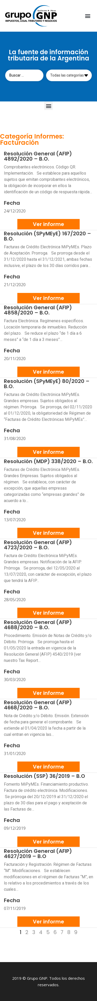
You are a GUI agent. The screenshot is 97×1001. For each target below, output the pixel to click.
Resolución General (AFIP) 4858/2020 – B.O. (38, 310)
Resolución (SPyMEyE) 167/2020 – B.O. (47, 236)
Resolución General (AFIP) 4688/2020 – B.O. (38, 625)
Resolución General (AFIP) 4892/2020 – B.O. (38, 156)
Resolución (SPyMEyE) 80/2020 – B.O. (46, 384)
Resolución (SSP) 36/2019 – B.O (44, 776)
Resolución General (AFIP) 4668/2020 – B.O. (38, 705)
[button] (87, 16)
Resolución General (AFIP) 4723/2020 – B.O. (38, 545)
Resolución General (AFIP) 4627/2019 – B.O (38, 853)
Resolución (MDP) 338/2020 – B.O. (48, 461)
